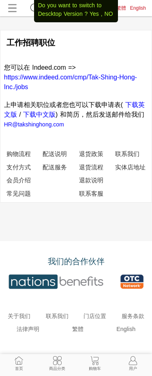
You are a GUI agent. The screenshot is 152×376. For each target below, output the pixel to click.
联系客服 (91, 193)
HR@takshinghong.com (34, 124)
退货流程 (91, 167)
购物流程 (18, 153)
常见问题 (18, 193)
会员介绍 (18, 180)
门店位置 (94, 316)
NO (109, 14)
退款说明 (91, 180)
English (138, 8)
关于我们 (19, 316)
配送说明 (55, 153)
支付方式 (18, 167)
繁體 (121, 8)
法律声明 (28, 329)
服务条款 (133, 316)
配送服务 (55, 167)
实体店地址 (130, 167)
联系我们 (127, 153)
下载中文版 (39, 114)
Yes (94, 14)
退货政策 (91, 153)
